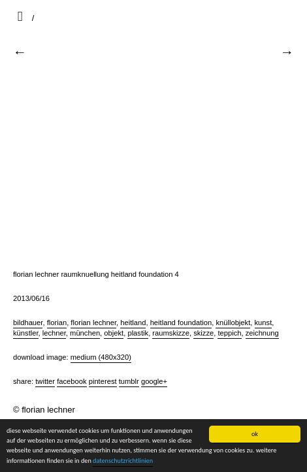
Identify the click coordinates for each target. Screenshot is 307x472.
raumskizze (170, 333)
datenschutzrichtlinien (123, 460)
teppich (229, 333)
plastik (137, 333)
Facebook (71, 381)
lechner (54, 333)
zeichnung (262, 333)
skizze (203, 333)
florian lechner (93, 322)
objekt (113, 333)
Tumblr (129, 381)
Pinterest (103, 381)
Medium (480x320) (101, 357)
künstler (26, 333)
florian (57, 322)
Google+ (154, 381)
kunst (263, 322)
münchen (85, 333)
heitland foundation (181, 322)
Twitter (45, 381)
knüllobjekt (233, 322)
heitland (133, 322)
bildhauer (27, 322)
